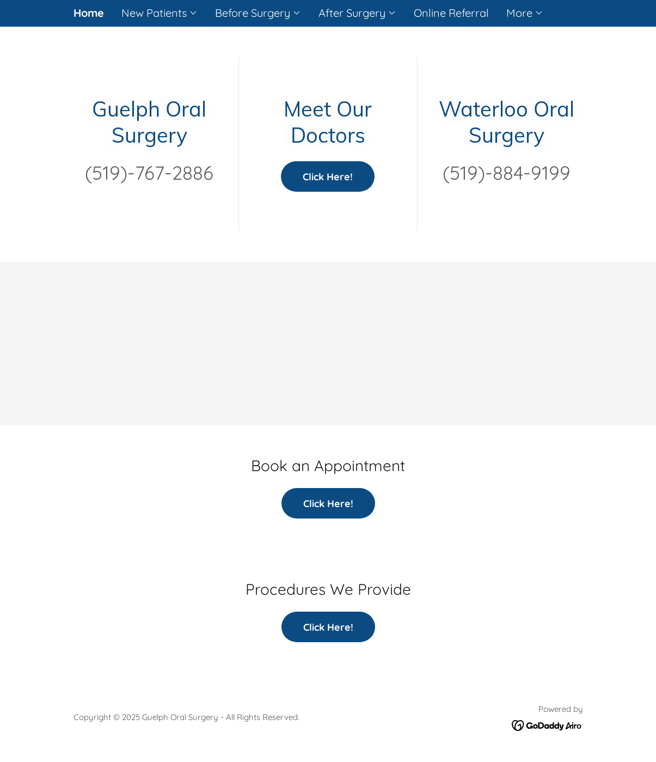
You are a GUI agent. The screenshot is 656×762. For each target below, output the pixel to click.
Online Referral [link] (451, 13)
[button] (159, 13)
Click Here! (328, 176)
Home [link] (88, 13)
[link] (547, 724)
